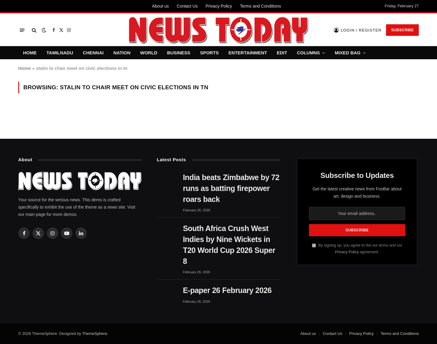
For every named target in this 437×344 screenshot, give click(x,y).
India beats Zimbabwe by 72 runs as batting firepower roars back (231, 188)
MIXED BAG (348, 52)
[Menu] (22, 30)
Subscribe (402, 30)
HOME (30, 52)
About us (160, 6)
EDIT (282, 52)
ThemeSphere (94, 333)
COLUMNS (308, 52)
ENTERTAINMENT (248, 52)
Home (24, 68)
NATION (121, 52)
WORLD (149, 52)
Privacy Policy (218, 6)
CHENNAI (93, 52)
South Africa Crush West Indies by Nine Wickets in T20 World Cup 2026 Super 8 (229, 244)
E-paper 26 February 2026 (227, 290)
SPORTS (209, 52)
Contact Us (187, 6)
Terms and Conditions (260, 6)
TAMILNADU (59, 52)
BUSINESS (178, 52)
